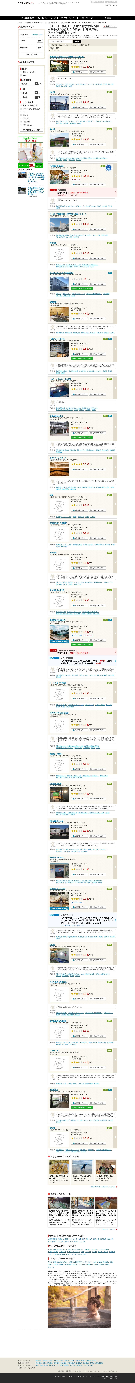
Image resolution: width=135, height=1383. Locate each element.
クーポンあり (71, 45)
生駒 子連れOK (90, 450)
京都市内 (79, 1365)
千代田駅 (58, 677)
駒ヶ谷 (76, 1241)
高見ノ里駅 (59, 296)
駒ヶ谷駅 (110, 84)
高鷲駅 (65, 160)
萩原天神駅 (81, 517)
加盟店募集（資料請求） (65, 1371)
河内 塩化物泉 (60, 675)
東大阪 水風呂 (102, 1042)
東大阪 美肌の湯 (60, 206)
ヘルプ (105, 1371)
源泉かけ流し (66, 1254)
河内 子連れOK (60, 84)
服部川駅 (106, 333)
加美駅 (93, 748)
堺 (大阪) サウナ (77, 544)
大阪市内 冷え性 (82, 813)
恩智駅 (76, 266)
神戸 (91, 1365)
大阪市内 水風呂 (100, 705)
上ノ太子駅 (64, 86)
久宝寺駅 (81, 410)
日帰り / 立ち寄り (29, 72)
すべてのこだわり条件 (31, 130)
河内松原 (103, 1239)
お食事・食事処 (53, 1252)
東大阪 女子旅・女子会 (88, 487)
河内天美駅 (65, 814)
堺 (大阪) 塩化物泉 (61, 937)
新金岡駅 (107, 544)
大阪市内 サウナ (108, 582)
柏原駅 (79, 123)
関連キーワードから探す (26, 1368)
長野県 (83, 1360)
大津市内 (86, 1365)
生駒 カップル (85, 333)
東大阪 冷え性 (70, 206)
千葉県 (50, 1360)
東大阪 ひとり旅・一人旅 (73, 265)
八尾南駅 (87, 410)
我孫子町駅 (65, 976)
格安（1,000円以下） (60, 1249)
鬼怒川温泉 (99, 1363)
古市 (71, 1241)
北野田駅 (92, 517)
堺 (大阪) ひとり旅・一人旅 (63, 517)
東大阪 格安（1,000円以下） (90, 265)
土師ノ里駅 (59, 123)
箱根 (44, 1363)
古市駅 (70, 86)
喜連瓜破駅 (59, 584)
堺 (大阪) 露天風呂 (88, 544)
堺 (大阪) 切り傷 (82, 937)
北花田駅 (106, 937)
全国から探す (38, 34)
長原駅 (94, 410)
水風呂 (106, 1249)
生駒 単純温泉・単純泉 (62, 450)
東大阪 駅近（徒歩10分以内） (64, 266)
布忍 (90, 1239)
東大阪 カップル (80, 206)
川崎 (41, 1365)
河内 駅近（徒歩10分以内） (104, 121)
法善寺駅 (104, 206)
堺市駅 (101, 937)
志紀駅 (99, 206)
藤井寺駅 (78, 160)
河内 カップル (66, 294)
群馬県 (61, 1360)
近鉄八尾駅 (65, 489)
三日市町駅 (103, 1120)
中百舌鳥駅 (64, 546)
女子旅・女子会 (103, 1252)
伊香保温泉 (71, 1363)
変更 (39, 41)
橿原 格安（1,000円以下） (100, 849)
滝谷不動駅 (103, 675)
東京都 (67, 1360)
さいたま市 (55, 1365)
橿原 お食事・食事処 (86, 849)
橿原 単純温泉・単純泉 (62, 235)
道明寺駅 (66, 123)
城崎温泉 (56, 1363)
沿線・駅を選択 (31, 54)
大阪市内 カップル (61, 746)
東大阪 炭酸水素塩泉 (62, 371)
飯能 (61, 1365)
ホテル (79, 1254)
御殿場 (66, 1365)
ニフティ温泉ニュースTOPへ (106, 1229)
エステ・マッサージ (73, 1252)
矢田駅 (58, 707)
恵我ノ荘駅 (59, 160)
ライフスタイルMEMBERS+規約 (101, 1376)
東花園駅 (58, 1044)
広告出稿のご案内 (80, 1371)
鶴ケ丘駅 (77, 1015)
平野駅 (100, 882)
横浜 (37, 1365)
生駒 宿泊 (73, 450)
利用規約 (88, 1376)
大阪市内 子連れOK (61, 582)
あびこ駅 (58, 814)
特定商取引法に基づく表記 (76, 1376)
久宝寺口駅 (73, 489)
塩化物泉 (112, 1252)
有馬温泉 (50, 1363)
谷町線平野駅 (77, 584)
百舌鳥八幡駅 (89, 1083)
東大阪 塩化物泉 (73, 371)
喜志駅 (58, 86)
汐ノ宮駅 (96, 675)
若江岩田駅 (65, 1044)
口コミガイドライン (94, 1371)
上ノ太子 (82, 1241)
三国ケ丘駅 (81, 1083)
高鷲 (49, 1241)
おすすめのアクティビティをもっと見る (103, 1187)
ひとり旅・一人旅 (97, 1249)
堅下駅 (110, 206)
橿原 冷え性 (73, 235)
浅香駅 (58, 938)
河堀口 (60, 1239)
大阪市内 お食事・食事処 (92, 974)
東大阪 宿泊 (82, 371)
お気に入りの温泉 (97, 2)
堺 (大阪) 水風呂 (99, 544)
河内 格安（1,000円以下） (87, 121)
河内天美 (85, 1239)
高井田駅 (76, 237)
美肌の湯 (58, 1254)
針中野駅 (72, 814)
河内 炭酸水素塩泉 (61, 1120)
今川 (70, 1239)
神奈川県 (39, 1360)
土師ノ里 (60, 1241)
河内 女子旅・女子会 (86, 158)
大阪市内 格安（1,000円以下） (93, 582)
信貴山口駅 (100, 333)
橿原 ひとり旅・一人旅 (93, 235)
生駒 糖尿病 (68, 333)
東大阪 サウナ (104, 776)
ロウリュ (51, 1254)
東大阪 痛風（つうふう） (94, 371)
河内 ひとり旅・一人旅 (72, 84)
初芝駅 (74, 517)
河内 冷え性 (75, 675)
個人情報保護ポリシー (61, 1376)
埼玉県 (45, 1360)
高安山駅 (92, 333)
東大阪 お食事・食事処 (102, 487)
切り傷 (74, 1254)
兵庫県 (56, 1360)
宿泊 (82, 1252)
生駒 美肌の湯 (60, 333)
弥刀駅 (73, 777)
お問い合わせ (113, 1371)
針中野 (75, 1239)
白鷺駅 (87, 517)
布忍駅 (73, 296)
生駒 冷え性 (76, 333)
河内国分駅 (84, 851)
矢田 (79, 1239)
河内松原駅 (72, 160)
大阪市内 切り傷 (72, 813)
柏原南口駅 (73, 123)
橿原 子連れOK (60, 849)
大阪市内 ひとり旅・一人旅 (76, 582)
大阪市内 (73, 1365)
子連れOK (62, 1252)
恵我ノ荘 (110, 1239)
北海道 (78, 1360)
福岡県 (94, 1360)
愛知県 (88, 1360)
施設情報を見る (80, 72)
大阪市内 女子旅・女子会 (91, 746)
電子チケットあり (57, 45)
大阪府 (72, 1360)
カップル (88, 1252)
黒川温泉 (86, 1363)
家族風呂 (26, 122)
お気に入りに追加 (98, 72)
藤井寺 (54, 1241)
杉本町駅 (77, 976)
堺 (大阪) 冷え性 (92, 937)
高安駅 (92, 266)
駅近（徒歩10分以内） (76, 1249)
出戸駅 (65, 584)
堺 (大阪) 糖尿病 (72, 937)
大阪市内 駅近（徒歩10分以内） (65, 882)
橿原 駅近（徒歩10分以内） (104, 1150)
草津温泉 (39, 1363)
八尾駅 (63, 373)
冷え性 (94, 1252)
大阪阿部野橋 (52, 1239)
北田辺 (65, 1239)
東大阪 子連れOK (91, 206)
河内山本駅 (77, 614)
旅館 (84, 1254)
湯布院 (92, 1363)
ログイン (108, 5)
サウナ (50, 1249)
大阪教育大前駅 (60, 237)
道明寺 (66, 1241)
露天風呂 (87, 1249)
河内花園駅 (110, 1042)
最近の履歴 (111, 2)
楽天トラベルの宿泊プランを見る (81, 288)
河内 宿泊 (58, 294)
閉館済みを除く (85, 45)
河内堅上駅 (105, 235)
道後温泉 (79, 1363)
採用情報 (114, 1376)
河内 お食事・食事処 (101, 84)
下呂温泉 (63, 1363)
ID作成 (115, 5)
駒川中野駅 (70, 1015)
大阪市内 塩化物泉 (61, 813)
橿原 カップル (82, 235)
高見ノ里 (96, 1239)
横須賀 (46, 1365)
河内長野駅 (111, 675)
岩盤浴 (25, 115)
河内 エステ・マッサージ (87, 84)
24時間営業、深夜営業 (31, 109)
